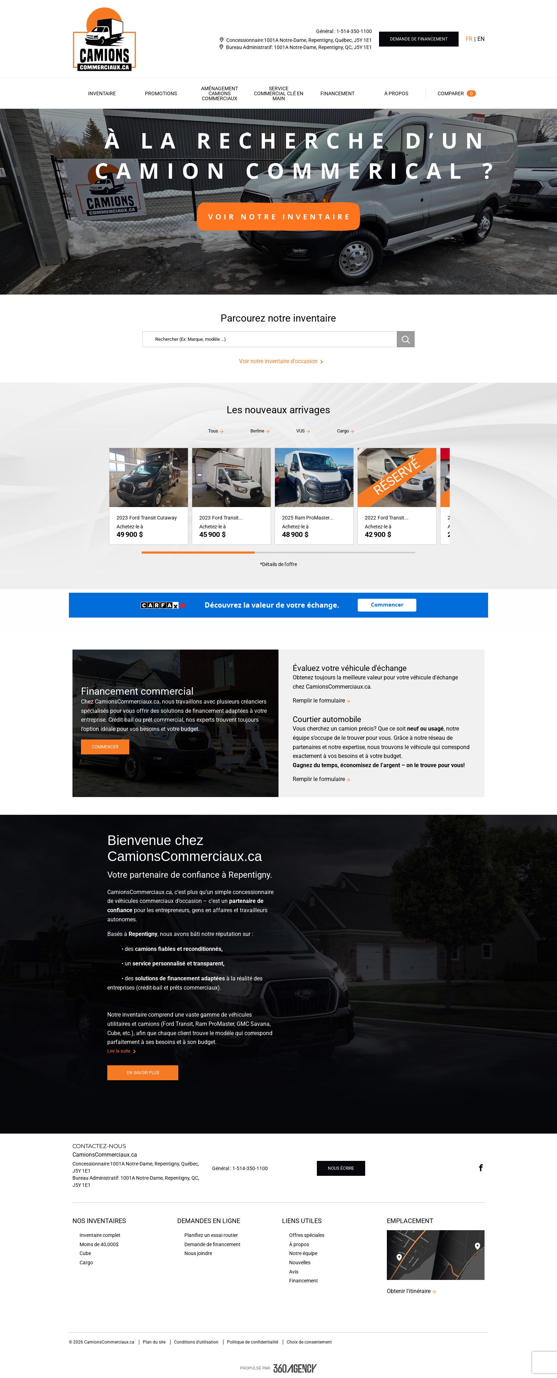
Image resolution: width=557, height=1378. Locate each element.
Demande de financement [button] (419, 39)
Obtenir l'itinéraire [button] (409, 1291)
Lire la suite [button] (118, 1051)
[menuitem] (101, 93)
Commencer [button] (105, 746)
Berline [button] (257, 431)
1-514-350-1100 (354, 31)
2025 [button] (287, 518)
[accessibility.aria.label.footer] (295, 1368)
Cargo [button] (343, 431)
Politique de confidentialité (253, 1342)
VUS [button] (300, 431)
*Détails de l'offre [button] (278, 564)
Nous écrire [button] (341, 1168)
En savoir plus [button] (143, 1072)
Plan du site (155, 1342)
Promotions (161, 93)
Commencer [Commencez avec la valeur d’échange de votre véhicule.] (387, 605)
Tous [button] (213, 431)
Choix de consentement (309, 1342)
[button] (102, 93)
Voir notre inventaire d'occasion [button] (278, 361)
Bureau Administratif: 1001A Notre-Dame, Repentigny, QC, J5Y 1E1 (299, 47)
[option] (278, 202)
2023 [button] (122, 518)
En (481, 39)
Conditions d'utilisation (197, 1342)
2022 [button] (370, 518)
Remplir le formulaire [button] (319, 700)
